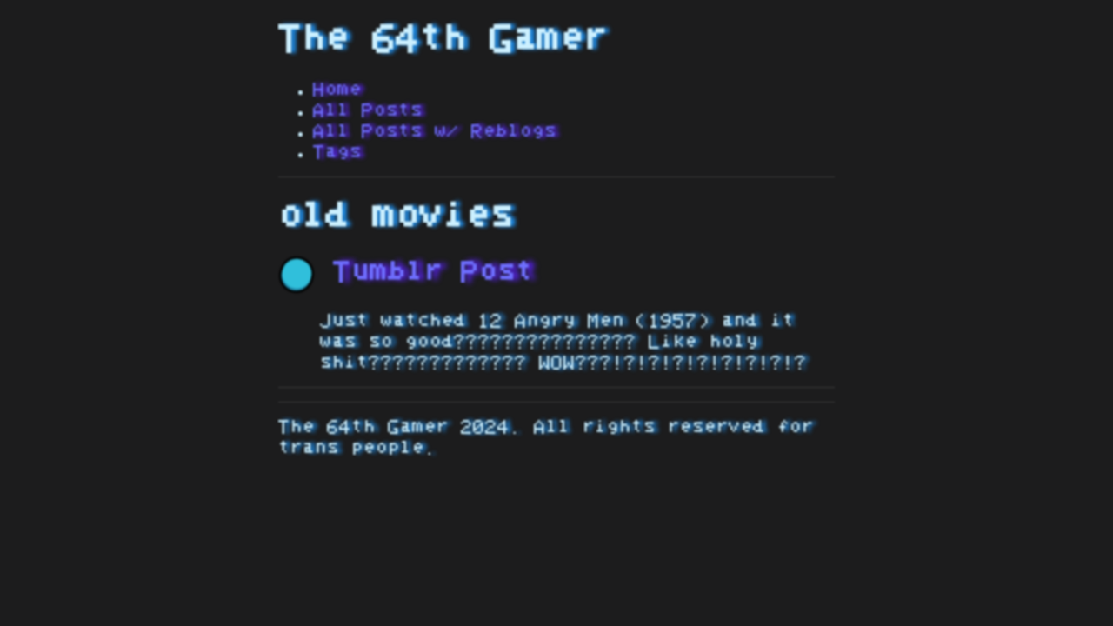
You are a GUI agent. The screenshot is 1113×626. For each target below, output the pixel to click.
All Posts (368, 110)
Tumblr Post (406, 272)
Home (337, 90)
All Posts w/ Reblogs (434, 131)
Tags (337, 152)
